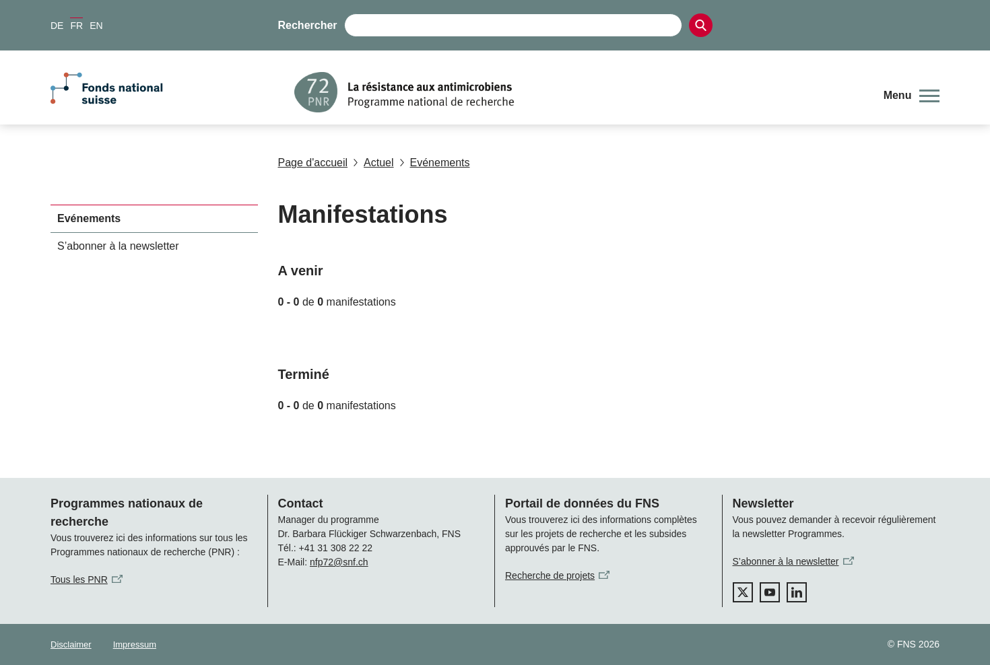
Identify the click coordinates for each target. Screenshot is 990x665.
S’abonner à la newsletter (118, 246)
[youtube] (770, 592)
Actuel (373, 162)
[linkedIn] (797, 592)
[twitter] (743, 592)
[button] (911, 95)
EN (96, 25)
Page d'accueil (313, 162)
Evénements (434, 162)
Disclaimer (71, 644)
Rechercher (307, 25)
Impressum (134, 644)
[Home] (578, 92)
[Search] (701, 25)
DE (57, 25)
